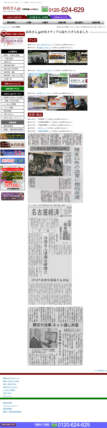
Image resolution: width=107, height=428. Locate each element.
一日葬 (28, 22)
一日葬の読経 (8, 59)
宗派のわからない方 (13, 83)
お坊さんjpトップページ (12, 118)
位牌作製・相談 (9, 72)
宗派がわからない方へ (10, 387)
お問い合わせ (8, 114)
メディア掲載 (8, 107)
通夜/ (11, 22)
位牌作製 (96, 22)
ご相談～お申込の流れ (11, 101)
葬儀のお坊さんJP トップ (11, 378)
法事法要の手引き (12, 88)
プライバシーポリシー (10, 406)
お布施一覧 (7, 79)
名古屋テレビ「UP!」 (44, 93)
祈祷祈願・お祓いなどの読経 (13, 75)
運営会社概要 (7, 403)
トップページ (5, 27)
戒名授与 (79, 22)
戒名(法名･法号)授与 (11, 69)
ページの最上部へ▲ (100, 370)
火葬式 (45, 22)
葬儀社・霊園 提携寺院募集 (13, 129)
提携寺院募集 (8, 126)
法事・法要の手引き (9, 384)
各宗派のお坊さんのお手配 (13, 97)
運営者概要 (7, 111)
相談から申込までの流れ (11, 381)
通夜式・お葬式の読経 (11, 55)
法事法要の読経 (9, 65)
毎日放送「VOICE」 (43, 47)
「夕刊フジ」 (41, 128)
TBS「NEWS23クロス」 (45, 44)
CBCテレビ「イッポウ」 (45, 70)
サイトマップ (7, 396)
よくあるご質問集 (10, 104)
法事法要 (62, 22)
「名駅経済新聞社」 (43, 131)
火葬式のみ (7, 62)
